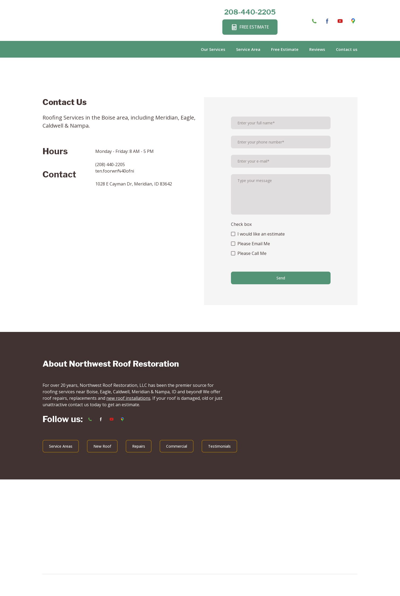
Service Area (248, 49)
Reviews (317, 49)
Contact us (346, 49)
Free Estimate (285, 49)
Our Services (213, 49)
